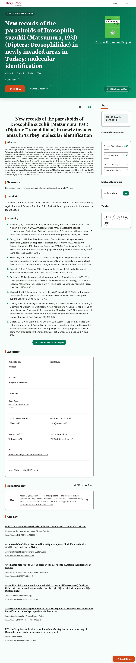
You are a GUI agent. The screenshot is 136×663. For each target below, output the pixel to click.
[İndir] (126, 193)
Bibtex (89, 485)
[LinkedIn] (125, 217)
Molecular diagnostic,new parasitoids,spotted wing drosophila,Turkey (39, 188)
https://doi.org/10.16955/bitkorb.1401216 (20, 640)
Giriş (126, 3)
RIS (77, 485)
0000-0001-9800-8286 (18, 404)
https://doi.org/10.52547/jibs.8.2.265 (19, 556)
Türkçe (115, 4)
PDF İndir (15, 89)
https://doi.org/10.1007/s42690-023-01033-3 (23, 620)
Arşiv (104, 105)
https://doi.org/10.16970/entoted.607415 (28, 454)
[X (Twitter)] (119, 217)
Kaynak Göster (39, 89)
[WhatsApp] (112, 217)
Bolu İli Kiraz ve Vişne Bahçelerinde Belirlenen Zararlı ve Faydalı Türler (45, 526)
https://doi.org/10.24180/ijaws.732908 (20, 535)
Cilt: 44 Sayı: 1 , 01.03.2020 (113, 118)
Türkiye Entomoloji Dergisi (113, 42)
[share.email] (106, 223)
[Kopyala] (87, 500)
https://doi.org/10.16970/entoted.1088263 (21, 599)
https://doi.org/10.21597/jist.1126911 (19, 576)
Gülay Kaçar (11, 80)
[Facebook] (106, 217)
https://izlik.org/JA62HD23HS (23, 470)
